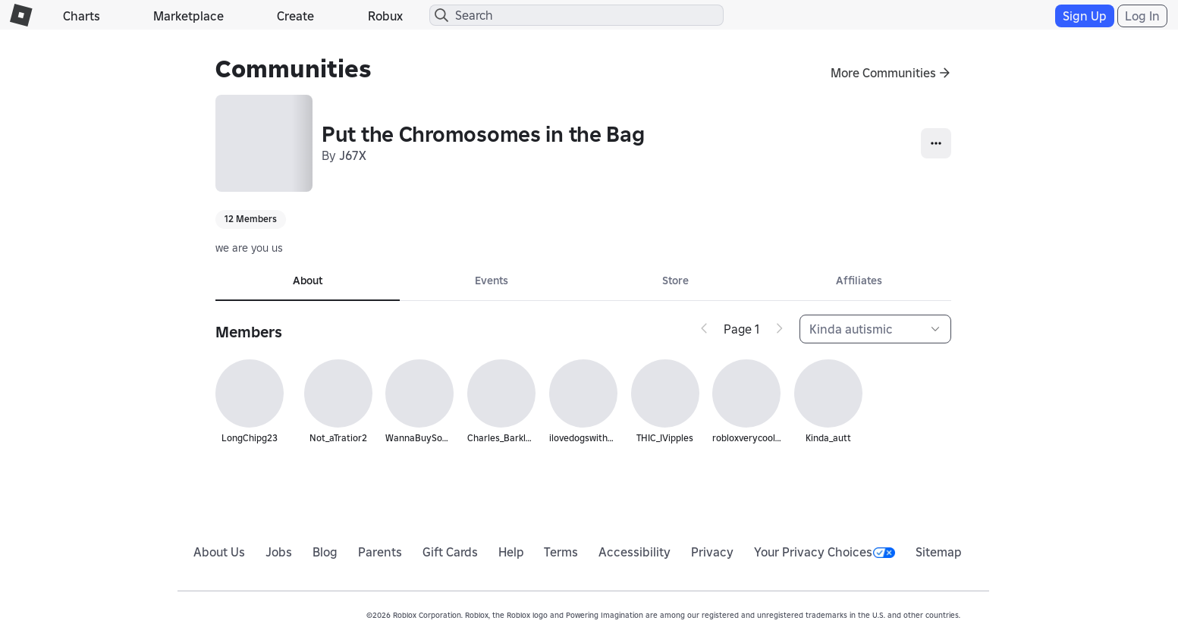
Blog (325, 551)
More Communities (883, 73)
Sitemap (939, 551)
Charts (81, 16)
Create (295, 16)
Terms (561, 551)
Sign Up (1085, 16)
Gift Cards (450, 551)
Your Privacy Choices (824, 551)
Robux (385, 16)
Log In (1142, 16)
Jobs (278, 551)
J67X (352, 155)
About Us (219, 551)
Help (511, 551)
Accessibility (634, 551)
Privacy (712, 551)
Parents (380, 551)
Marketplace (188, 16)
